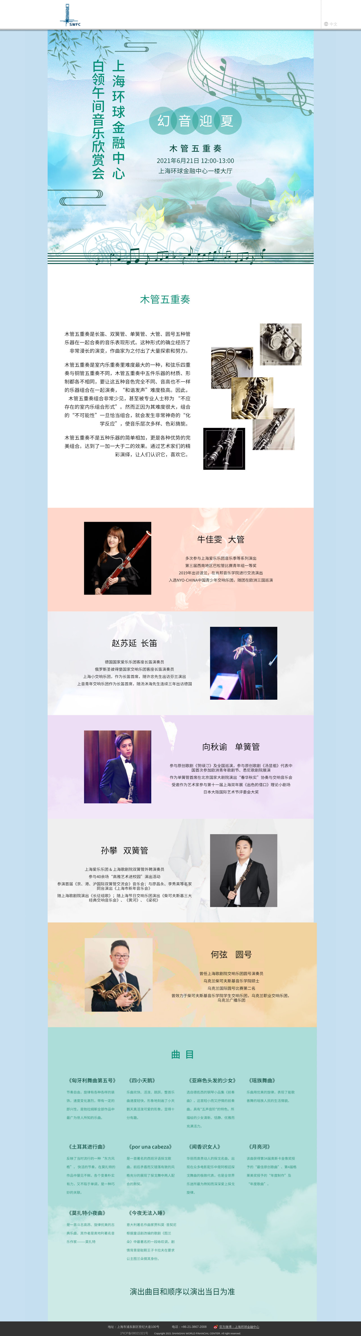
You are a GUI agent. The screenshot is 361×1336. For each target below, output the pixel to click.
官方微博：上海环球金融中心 (239, 1326)
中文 (333, 24)
